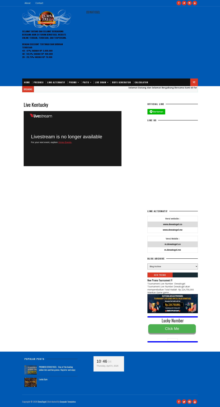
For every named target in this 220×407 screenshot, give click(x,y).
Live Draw (100, 82)
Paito (86, 82)
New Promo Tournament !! (159, 280)
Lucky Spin (43, 379)
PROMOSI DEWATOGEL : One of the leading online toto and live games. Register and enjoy (57, 368)
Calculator (141, 82)
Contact (39, 3)
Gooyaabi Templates (68, 401)
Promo (73, 82)
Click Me (172, 329)
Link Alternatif (56, 82)
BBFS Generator (121, 82)
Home (27, 82)
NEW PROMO (160, 274)
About (28, 3)
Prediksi (39, 82)
